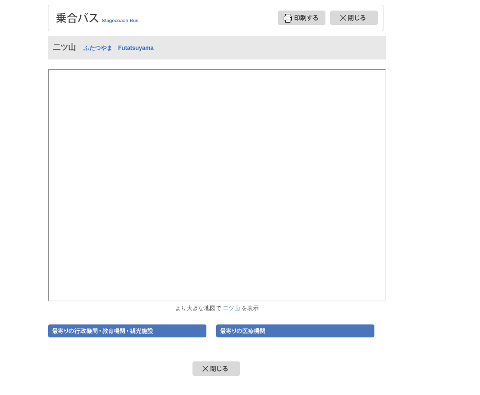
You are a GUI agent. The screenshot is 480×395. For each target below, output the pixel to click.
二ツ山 (231, 308)
